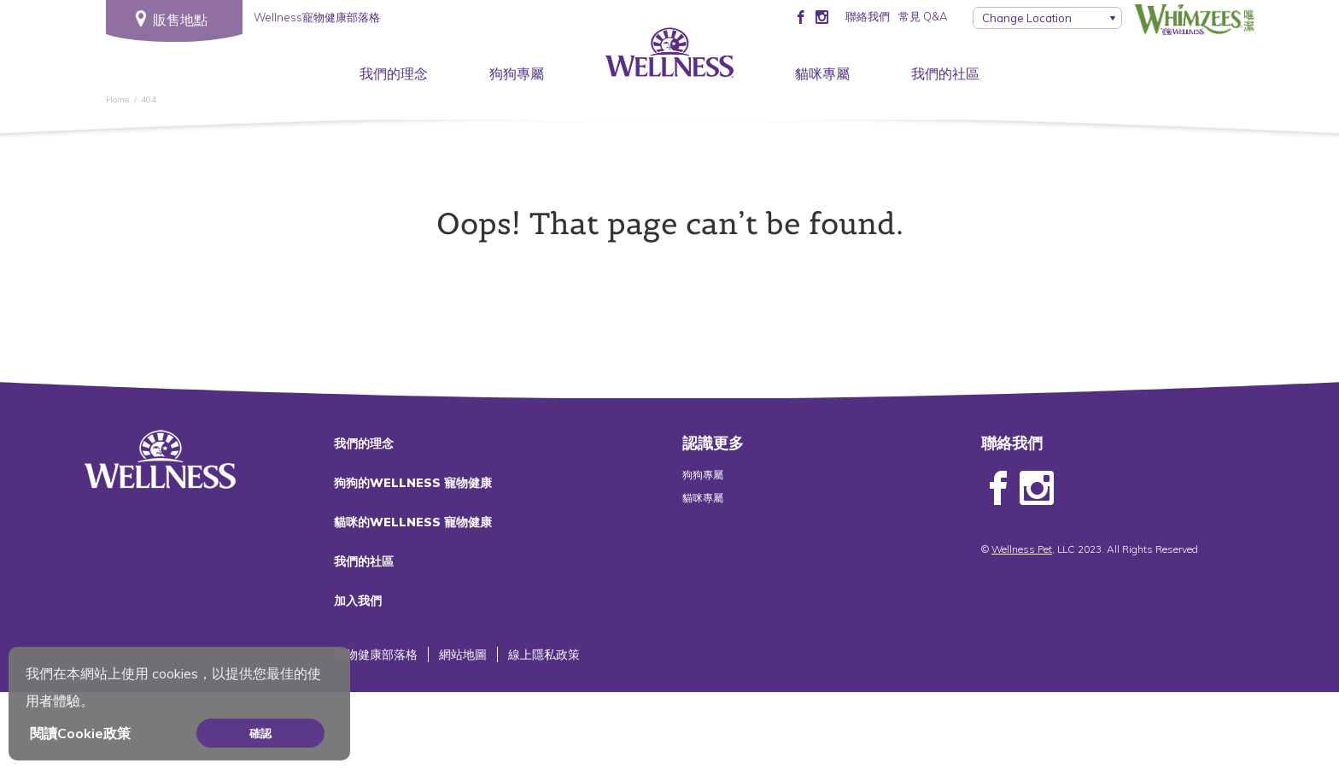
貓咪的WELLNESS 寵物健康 (413, 522)
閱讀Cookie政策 (80, 733)
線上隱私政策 (544, 654)
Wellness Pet (1021, 549)
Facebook (998, 489)
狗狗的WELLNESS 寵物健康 (413, 482)
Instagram (1037, 489)
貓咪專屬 (822, 73)
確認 (260, 733)
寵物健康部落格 (376, 654)
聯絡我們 (867, 16)
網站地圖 (463, 654)
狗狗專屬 (516, 73)
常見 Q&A (922, 16)
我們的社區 (945, 73)
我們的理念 (394, 73)
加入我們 (358, 600)
